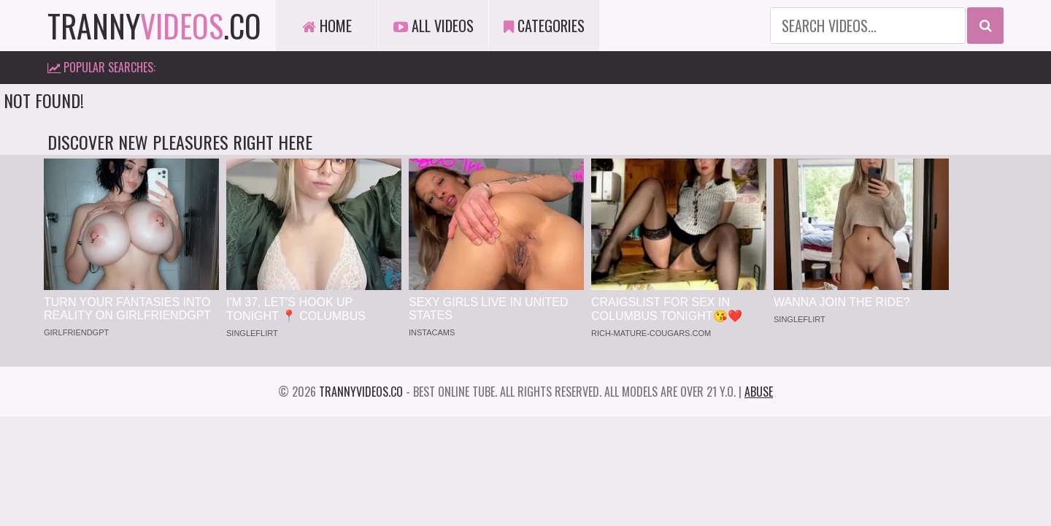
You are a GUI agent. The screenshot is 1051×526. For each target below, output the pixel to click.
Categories (544, 26)
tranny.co (154, 25)
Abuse (758, 391)
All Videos (433, 26)
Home (327, 26)
